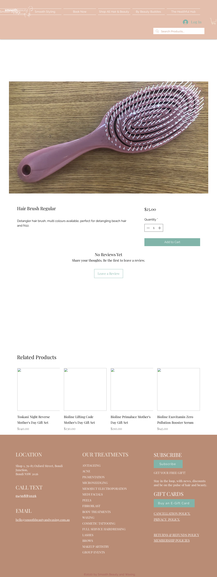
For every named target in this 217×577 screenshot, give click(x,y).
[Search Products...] (178, 31)
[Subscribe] (168, 464)
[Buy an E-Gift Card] (174, 503)
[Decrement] (147, 228)
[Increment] (160, 228)
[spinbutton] (153, 228)
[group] (108, 399)
